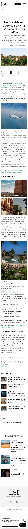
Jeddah (13, 160)
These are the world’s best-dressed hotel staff (18, 474)
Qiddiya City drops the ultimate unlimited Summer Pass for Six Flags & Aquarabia (17, 393)
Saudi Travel (17, 422)
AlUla (10, 162)
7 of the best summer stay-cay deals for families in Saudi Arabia (17, 408)
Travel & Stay (14, 18)
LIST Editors (9, 45)
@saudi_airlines (5, 366)
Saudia (7, 87)
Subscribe (22, 524)
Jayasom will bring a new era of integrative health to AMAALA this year (17, 401)
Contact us (17, 509)
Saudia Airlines (6, 422)
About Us (9, 509)
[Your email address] (10, 525)
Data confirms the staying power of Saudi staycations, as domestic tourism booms (18, 447)
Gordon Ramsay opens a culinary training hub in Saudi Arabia (17, 379)
